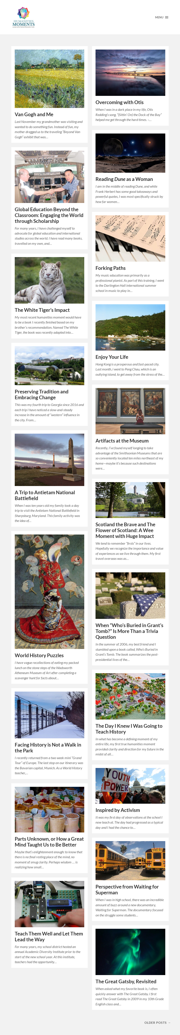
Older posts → (157, 1022)
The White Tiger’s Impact (42, 310)
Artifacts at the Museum (122, 441)
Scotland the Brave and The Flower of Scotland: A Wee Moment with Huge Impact (125, 530)
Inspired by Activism (118, 810)
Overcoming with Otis (120, 102)
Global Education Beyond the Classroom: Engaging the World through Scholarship (49, 215)
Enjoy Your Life (112, 357)
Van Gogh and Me (34, 114)
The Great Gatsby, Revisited (126, 981)
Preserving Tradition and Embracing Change (41, 394)
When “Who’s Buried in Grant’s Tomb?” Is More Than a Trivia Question (129, 631)
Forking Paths (111, 268)
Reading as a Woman (124, 179)
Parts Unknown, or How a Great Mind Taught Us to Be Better (49, 842)
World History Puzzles (39, 655)
